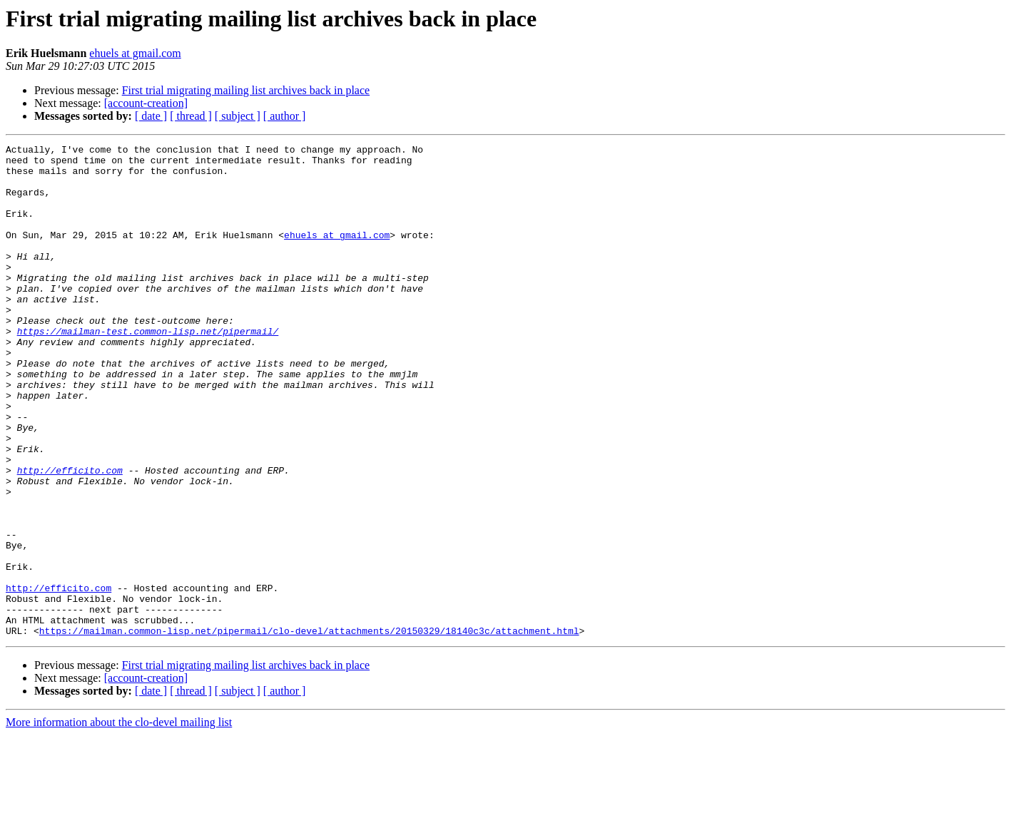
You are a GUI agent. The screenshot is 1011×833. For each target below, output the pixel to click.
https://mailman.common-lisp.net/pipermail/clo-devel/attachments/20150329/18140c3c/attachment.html (309, 728)
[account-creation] (146, 103)
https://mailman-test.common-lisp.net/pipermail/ (148, 369)
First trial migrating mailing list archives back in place (246, 90)
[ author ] (284, 116)
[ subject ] (237, 116)
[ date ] (151, 116)
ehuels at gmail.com (135, 53)
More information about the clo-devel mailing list (119, 820)
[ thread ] (191, 116)
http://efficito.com (70, 536)
